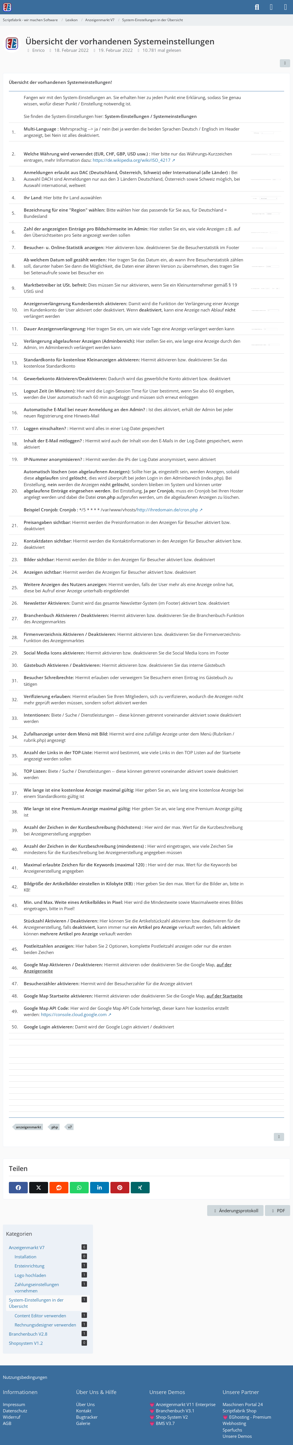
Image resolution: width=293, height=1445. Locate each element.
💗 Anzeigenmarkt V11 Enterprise (182, 1404)
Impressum (14, 1404)
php (55, 1127)
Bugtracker (87, 1417)
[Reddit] (59, 1187)
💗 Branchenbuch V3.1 (172, 1411)
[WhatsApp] (79, 1187)
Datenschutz (15, 1411)
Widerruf (11, 1417)
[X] (38, 1187)
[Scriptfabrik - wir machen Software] (7, 7)
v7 (70, 1127)
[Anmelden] (271, 7)
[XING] (140, 1187)
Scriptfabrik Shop (239, 1411)
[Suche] (257, 7)
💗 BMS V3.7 (162, 1423)
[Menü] (285, 7)
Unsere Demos (237, 1436)
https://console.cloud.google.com (74, 1014)
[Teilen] (285, 63)
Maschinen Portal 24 (243, 1404)
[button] (99, 1187)
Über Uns (85, 1404)
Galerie (83, 1423)
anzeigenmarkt (28, 1127)
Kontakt (83, 1411)
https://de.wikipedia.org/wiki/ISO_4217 (132, 160)
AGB (7, 1423)
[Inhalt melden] (279, 1137)
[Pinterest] (119, 1187)
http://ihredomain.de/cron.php (167, 509)
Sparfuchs (232, 1430)
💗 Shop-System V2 (168, 1417)
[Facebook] (18, 1187)
